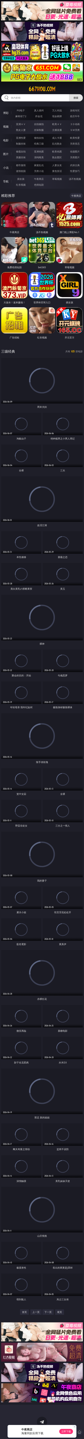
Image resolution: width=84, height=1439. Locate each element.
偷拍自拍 (39, 137)
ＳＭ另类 (75, 130)
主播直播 (57, 130)
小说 (6, 168)
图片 (6, 154)
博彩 (6, 113)
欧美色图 (57, 151)
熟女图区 (57, 157)
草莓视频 (57, 179)
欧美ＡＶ (57, 124)
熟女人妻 (21, 130)
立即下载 (66, 1431)
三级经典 (8, 351)
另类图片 (75, 157)
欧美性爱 (75, 137)
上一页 (36, 1312)
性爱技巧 (75, 171)
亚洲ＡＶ (21, 124)
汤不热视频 (75, 179)
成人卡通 (57, 137)
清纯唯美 (39, 157)
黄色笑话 (57, 171)
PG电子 (21, 110)
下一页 (48, 1312)
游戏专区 (75, 110)
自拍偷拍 (39, 124)
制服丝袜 (21, 143)
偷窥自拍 (21, 151)
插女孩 (20, 179)
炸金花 (39, 116)
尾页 (59, 1312)
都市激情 (21, 165)
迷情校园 (21, 171)
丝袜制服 (39, 130)
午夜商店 (39, 179)
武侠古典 (75, 165)
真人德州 (39, 110)
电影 (6, 140)
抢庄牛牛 (75, 116)
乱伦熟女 (57, 143)
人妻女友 (57, 165)
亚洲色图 (39, 151)
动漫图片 (75, 151)
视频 (6, 126)
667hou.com (42, 89)
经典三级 (39, 143)
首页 (24, 1312)
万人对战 (57, 110)
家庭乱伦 (39, 165)
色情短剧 (39, 184)
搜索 (76, 97)
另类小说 (39, 171)
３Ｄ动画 (75, 124)
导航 (6, 181)
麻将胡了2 (20, 116)
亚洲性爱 (21, 137)
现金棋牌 (57, 116)
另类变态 (75, 143)
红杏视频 (21, 184)
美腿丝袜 (21, 157)
